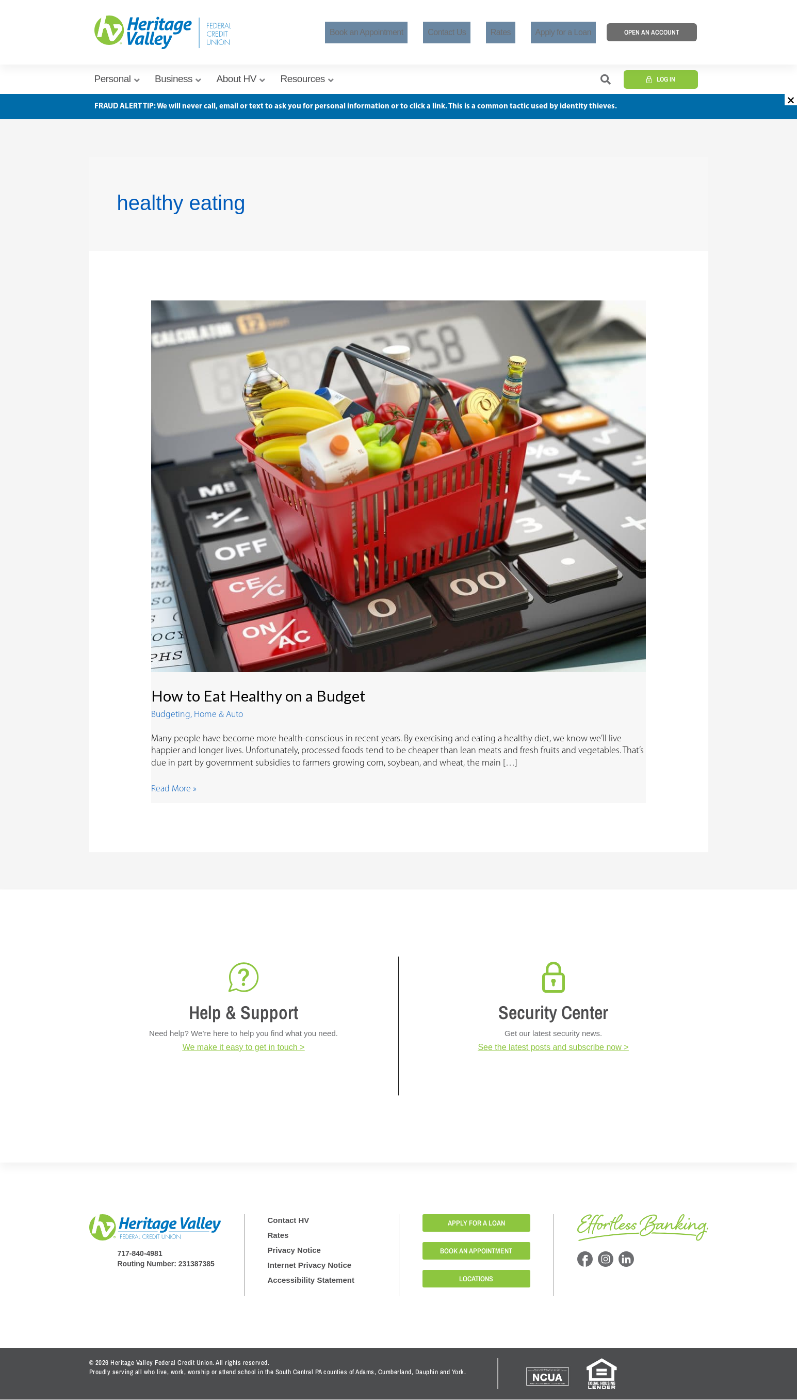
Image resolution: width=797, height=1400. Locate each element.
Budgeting (171, 715)
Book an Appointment (398, 32)
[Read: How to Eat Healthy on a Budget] (398, 486)
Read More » (174, 788)
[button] (791, 99)
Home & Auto (221, 715)
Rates (514, 32)
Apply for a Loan (568, 32)
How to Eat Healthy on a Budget (259, 695)
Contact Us (469, 32)
